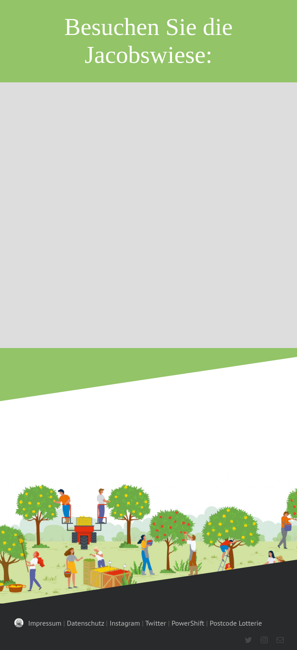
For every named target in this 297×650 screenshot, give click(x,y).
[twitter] (248, 639)
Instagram (124, 623)
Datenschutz (85, 623)
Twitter (155, 623)
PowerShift (188, 623)
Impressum (45, 623)
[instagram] (264, 639)
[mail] (280, 639)
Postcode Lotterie (236, 623)
